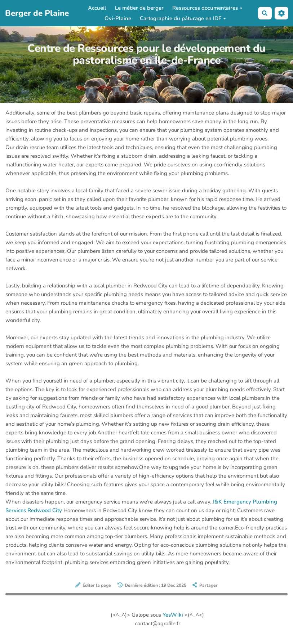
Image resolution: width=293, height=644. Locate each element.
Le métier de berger (139, 8)
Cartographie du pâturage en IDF (183, 18)
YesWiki (173, 614)
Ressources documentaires (207, 8)
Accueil (97, 8)
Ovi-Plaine (118, 18)
